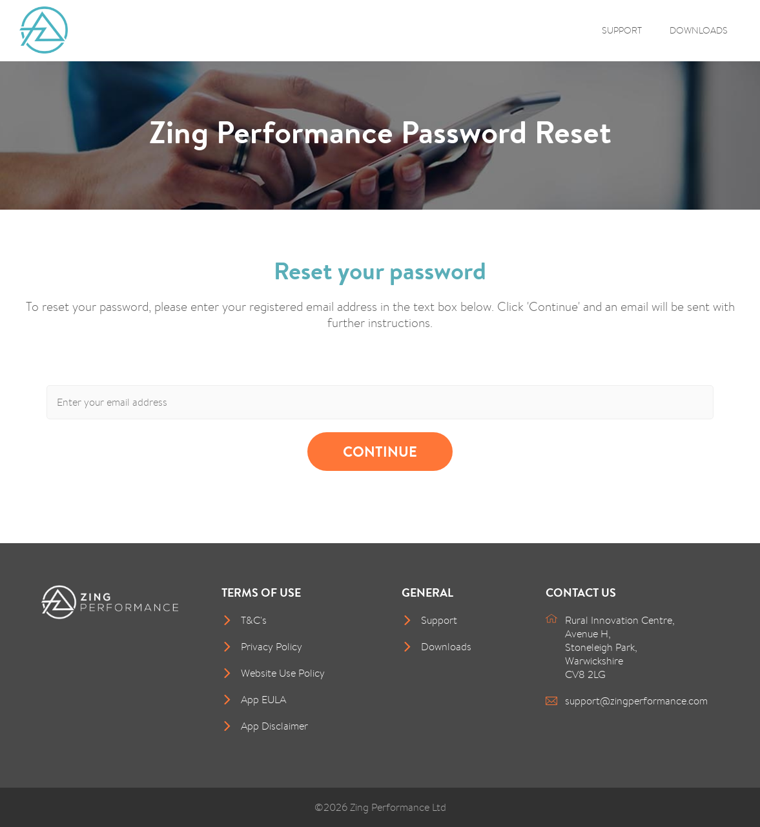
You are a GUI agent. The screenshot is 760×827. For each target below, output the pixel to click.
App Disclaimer (274, 726)
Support (622, 30)
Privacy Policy (271, 646)
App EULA (263, 699)
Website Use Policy (283, 673)
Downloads (699, 30)
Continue (380, 451)
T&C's (254, 620)
